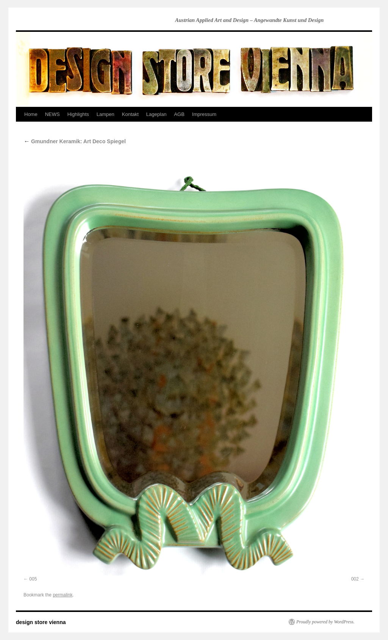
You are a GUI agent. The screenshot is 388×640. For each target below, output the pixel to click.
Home (31, 114)
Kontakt (130, 114)
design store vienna (41, 622)
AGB (179, 114)
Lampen (105, 114)
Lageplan (156, 114)
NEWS (52, 114)
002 (355, 579)
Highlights (78, 114)
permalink (62, 595)
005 (33, 579)
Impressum (204, 114)
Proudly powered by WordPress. (325, 621)
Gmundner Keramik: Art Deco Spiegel (74, 141)
